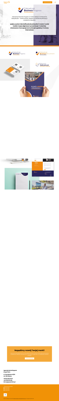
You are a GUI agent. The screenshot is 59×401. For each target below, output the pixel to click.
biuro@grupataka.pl (9, 382)
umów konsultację (47, 2)
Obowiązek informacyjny (22, 398)
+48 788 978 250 (8, 380)
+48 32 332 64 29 (8, 378)
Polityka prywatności (16, 398)
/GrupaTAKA (6, 387)
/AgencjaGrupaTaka (8, 386)
